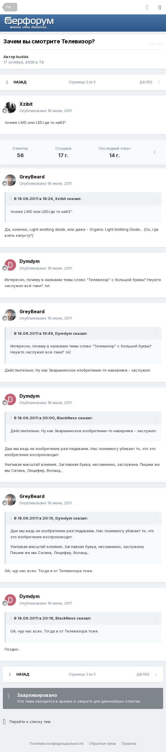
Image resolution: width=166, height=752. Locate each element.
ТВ (41, 62)
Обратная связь (102, 743)
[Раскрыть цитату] (11, 198)
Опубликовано (45, 110)
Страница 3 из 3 (83, 82)
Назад (19, 82)
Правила (129, 743)
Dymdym (29, 261)
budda (22, 56)
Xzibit (26, 104)
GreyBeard (31, 177)
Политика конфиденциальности (56, 743)
